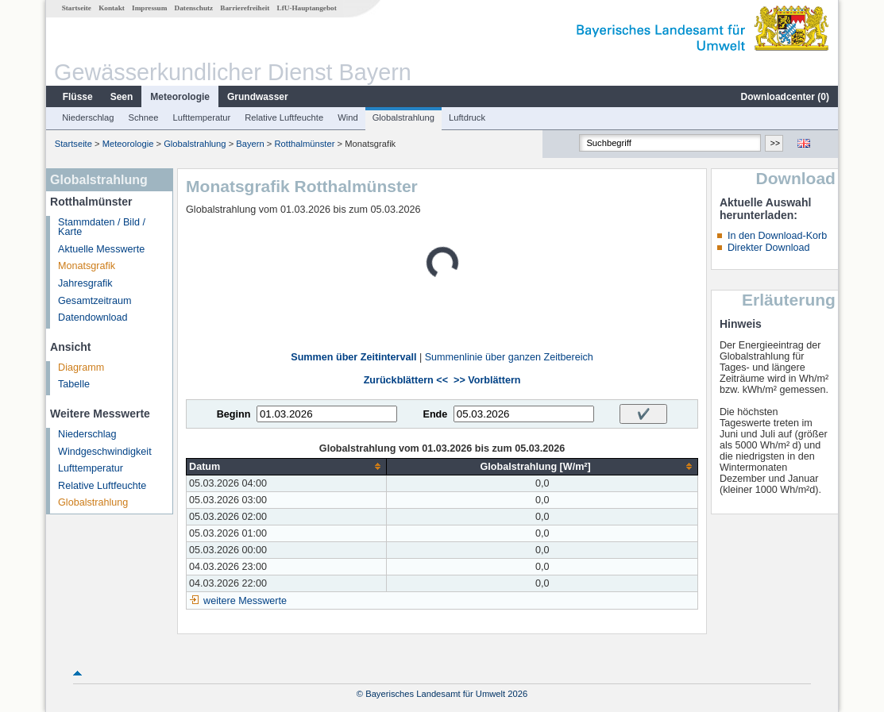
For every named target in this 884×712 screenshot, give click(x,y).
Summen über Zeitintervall (353, 357)
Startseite (76, 8)
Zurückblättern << (406, 380)
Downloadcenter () (785, 96)
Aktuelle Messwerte (101, 249)
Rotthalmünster (305, 143)
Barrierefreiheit (244, 8)
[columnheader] (287, 466)
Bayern (250, 143)
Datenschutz (194, 8)
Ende (435, 414)
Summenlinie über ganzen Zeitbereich (509, 357)
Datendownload (93, 317)
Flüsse (78, 96)
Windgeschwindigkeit (105, 451)
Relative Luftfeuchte (284, 117)
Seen (121, 96)
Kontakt (111, 8)
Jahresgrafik (85, 283)
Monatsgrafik (86, 265)
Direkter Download (769, 247)
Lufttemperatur (201, 117)
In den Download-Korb (777, 235)
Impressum (149, 8)
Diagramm (81, 367)
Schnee (144, 117)
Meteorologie (180, 96)
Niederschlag (88, 117)
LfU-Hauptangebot (307, 8)
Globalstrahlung (403, 117)
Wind (348, 117)
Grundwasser (257, 96)
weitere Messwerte (245, 600)
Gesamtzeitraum (94, 300)
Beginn (234, 414)
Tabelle (74, 384)
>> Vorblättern (487, 380)
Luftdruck (467, 117)
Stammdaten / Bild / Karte (101, 227)
